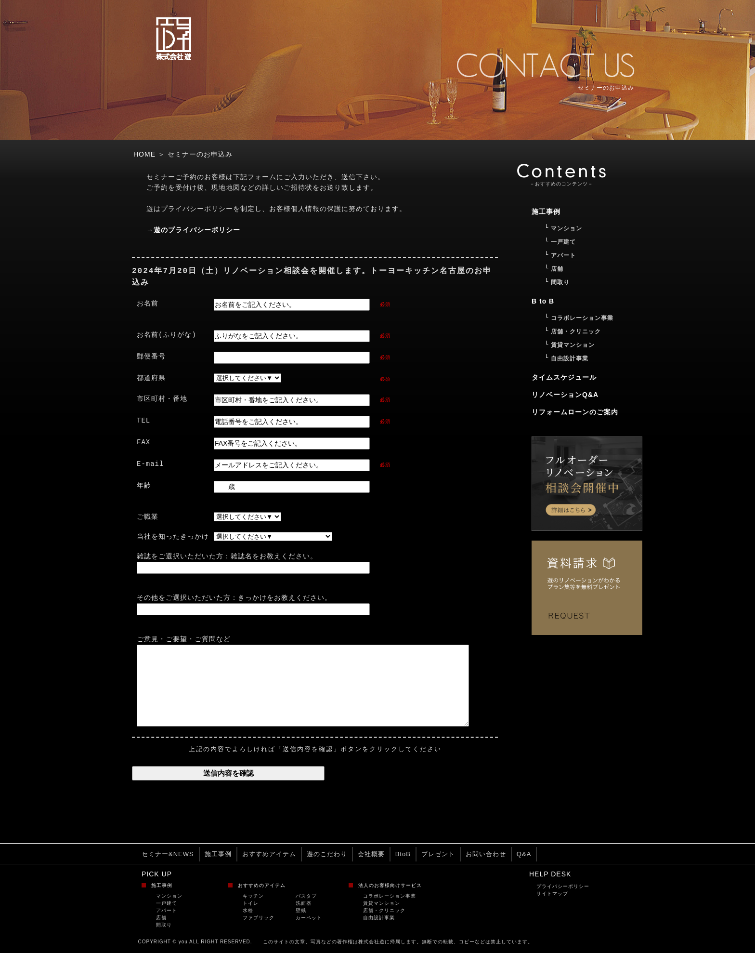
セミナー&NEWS (168, 854)
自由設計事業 (379, 918)
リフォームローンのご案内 (575, 412)
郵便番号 (151, 356)
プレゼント (438, 854)
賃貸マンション (381, 903)
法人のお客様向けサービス (390, 885)
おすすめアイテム (269, 854)
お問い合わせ (486, 854)
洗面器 (304, 903)
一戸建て (166, 903)
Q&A (524, 854)
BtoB (403, 854)
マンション (169, 896)
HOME (144, 154)
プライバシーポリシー (562, 886)
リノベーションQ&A (565, 394)
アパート (166, 910)
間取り (164, 925)
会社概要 (371, 854)
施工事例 (218, 854)
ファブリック (258, 918)
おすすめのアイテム (262, 885)
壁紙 (301, 910)
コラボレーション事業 (389, 896)
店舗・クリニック (384, 910)
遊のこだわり (327, 854)
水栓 (248, 910)
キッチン (253, 896)
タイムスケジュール (564, 377)
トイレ (251, 903)
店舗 (161, 918)
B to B (543, 301)
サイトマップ (552, 894)
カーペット (309, 918)
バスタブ (306, 896)
